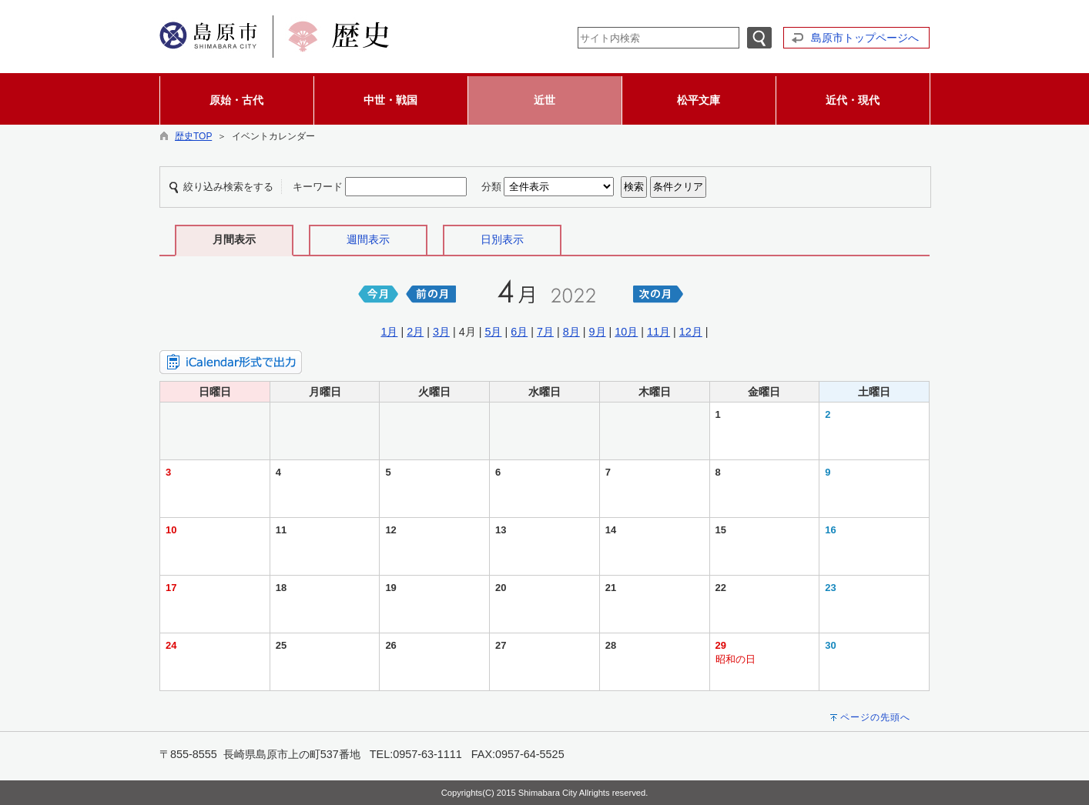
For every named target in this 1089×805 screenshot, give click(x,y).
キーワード (318, 186)
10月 (626, 332)
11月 (658, 332)
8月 (571, 332)
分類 (491, 186)
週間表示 (368, 239)
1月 (388, 332)
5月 (492, 332)
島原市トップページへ (865, 38)
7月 (545, 332)
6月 (519, 332)
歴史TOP (193, 136)
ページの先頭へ (875, 717)
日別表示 (502, 239)
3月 (441, 332)
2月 (415, 332)
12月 (690, 332)
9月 (597, 332)
